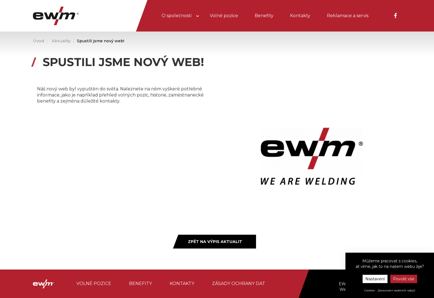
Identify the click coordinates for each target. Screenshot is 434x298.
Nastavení (375, 278)
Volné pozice (224, 15)
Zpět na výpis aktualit (215, 241)
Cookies (369, 290)
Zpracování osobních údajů (396, 290)
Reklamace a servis (347, 15)
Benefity (264, 15)
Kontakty (300, 15)
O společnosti (177, 15)
